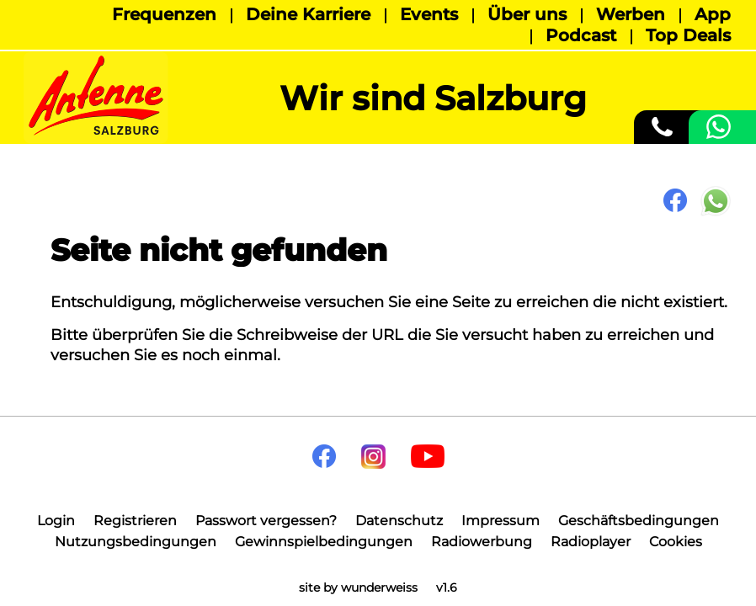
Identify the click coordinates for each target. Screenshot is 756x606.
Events (429, 14)
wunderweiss (379, 587)
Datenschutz (399, 521)
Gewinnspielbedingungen (324, 542)
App (713, 14)
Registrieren (135, 521)
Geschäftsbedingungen (638, 521)
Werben (630, 14)
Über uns (527, 14)
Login (56, 521)
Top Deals (688, 35)
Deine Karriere (308, 14)
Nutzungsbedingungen (135, 542)
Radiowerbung (481, 542)
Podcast (581, 35)
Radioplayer (591, 542)
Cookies (675, 542)
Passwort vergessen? (266, 521)
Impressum (500, 521)
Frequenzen (164, 14)
